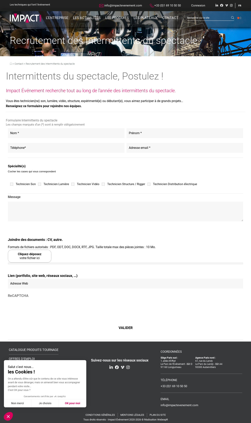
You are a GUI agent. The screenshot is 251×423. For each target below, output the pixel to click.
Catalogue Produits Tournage (33, 350)
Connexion (198, 5)
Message (14, 197)
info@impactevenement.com (120, 5)
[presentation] (37, 308)
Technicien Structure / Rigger (126, 184)
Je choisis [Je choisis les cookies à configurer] (45, 403)
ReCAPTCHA (18, 296)
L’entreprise (57, 18)
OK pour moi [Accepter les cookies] (72, 403)
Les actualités (87, 18)
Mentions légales (132, 414)
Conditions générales (100, 414)
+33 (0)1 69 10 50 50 (165, 6)
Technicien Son (26, 184)
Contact (170, 18)
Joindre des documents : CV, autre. (35, 240)
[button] (8, 416)
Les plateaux (146, 18)
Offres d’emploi (22, 359)
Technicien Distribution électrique (175, 184)
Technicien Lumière (56, 184)
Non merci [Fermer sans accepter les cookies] (17, 403)
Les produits (117, 18)
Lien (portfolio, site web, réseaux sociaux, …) (42, 276)
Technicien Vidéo (88, 184)
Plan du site (158, 414)
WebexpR (162, 419)
